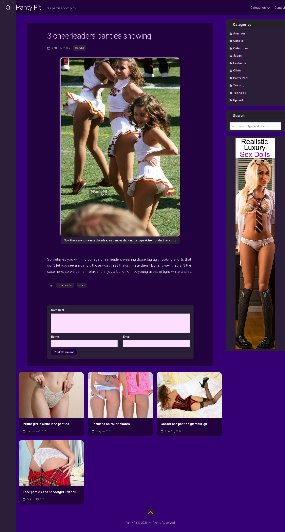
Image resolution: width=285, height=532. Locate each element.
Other (237, 71)
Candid (80, 49)
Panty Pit (37, 8)
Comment (58, 311)
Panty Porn (241, 79)
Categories (250, 8)
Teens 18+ (240, 94)
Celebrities (241, 49)
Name (55, 337)
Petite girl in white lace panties (46, 425)
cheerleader (65, 286)
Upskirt (238, 101)
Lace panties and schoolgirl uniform (50, 493)
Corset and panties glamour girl (184, 425)
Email (126, 337)
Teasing (238, 86)
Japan (237, 57)
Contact (272, 8)
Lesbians (239, 64)
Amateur (239, 34)
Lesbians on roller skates (111, 425)
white (81, 286)
